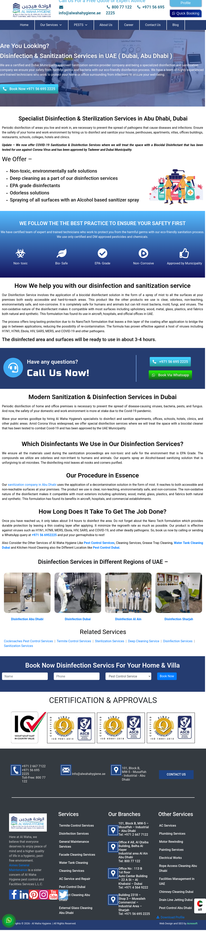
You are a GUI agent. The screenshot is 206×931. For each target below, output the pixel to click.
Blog (175, 25)
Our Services (51, 25)
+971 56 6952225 (44, 535)
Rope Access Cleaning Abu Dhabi (178, 868)
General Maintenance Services (74, 844)
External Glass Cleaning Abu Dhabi (75, 910)
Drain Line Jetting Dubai (176, 900)
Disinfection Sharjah (178, 619)
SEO (180, 923)
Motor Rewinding (171, 842)
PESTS (81, 25)
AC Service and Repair (74, 879)
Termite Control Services (74, 641)
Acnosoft (192, 923)
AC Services (167, 825)
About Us (106, 25)
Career (128, 25)
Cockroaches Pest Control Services (28, 641)
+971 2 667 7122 (136, 834)
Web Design (166, 923)
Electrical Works (170, 858)
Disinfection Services (177, 641)
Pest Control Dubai (72, 887)
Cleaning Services (71, 871)
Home (24, 25)
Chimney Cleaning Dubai (176, 892)
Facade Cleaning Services (77, 854)
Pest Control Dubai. (106, 547)
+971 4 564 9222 (136, 887)
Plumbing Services (172, 833)
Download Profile (170, 917)
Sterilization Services (109, 641)
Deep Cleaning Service (143, 641)
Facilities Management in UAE (176, 881)
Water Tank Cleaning (73, 863)
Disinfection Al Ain (128, 619)
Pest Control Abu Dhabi (175, 908)
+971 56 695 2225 (137, 914)
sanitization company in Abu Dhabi (32, 485)
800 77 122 (119, 7)
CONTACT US (176, 774)
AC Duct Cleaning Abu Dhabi (74, 897)
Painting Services (171, 850)
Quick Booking (185, 13)
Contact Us (153, 25)
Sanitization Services (18, 646)
